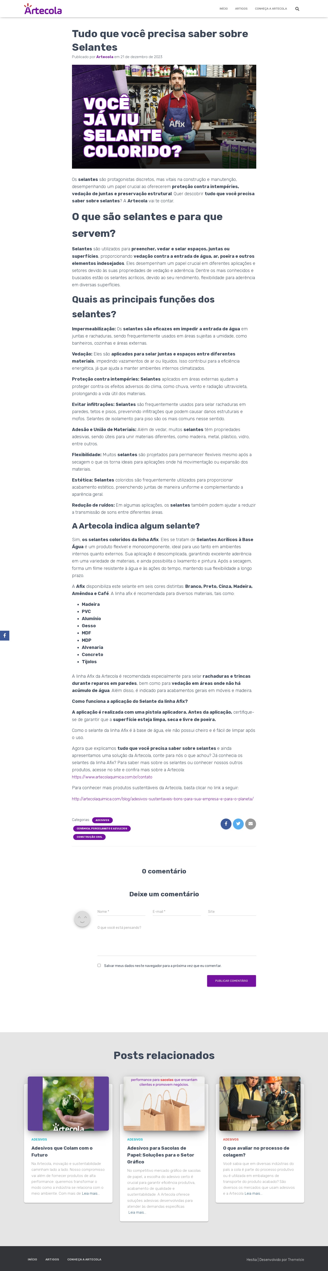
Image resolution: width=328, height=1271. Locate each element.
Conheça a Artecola (271, 8)
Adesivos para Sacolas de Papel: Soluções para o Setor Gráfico (161, 1155)
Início (224, 8)
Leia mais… (91, 1193)
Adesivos (102, 827)
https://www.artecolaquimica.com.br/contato (115, 777)
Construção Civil (89, 844)
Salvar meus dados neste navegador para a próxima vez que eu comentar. (162, 973)
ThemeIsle (296, 1260)
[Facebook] (4, 636)
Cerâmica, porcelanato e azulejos (102, 835)
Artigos (241, 8)
